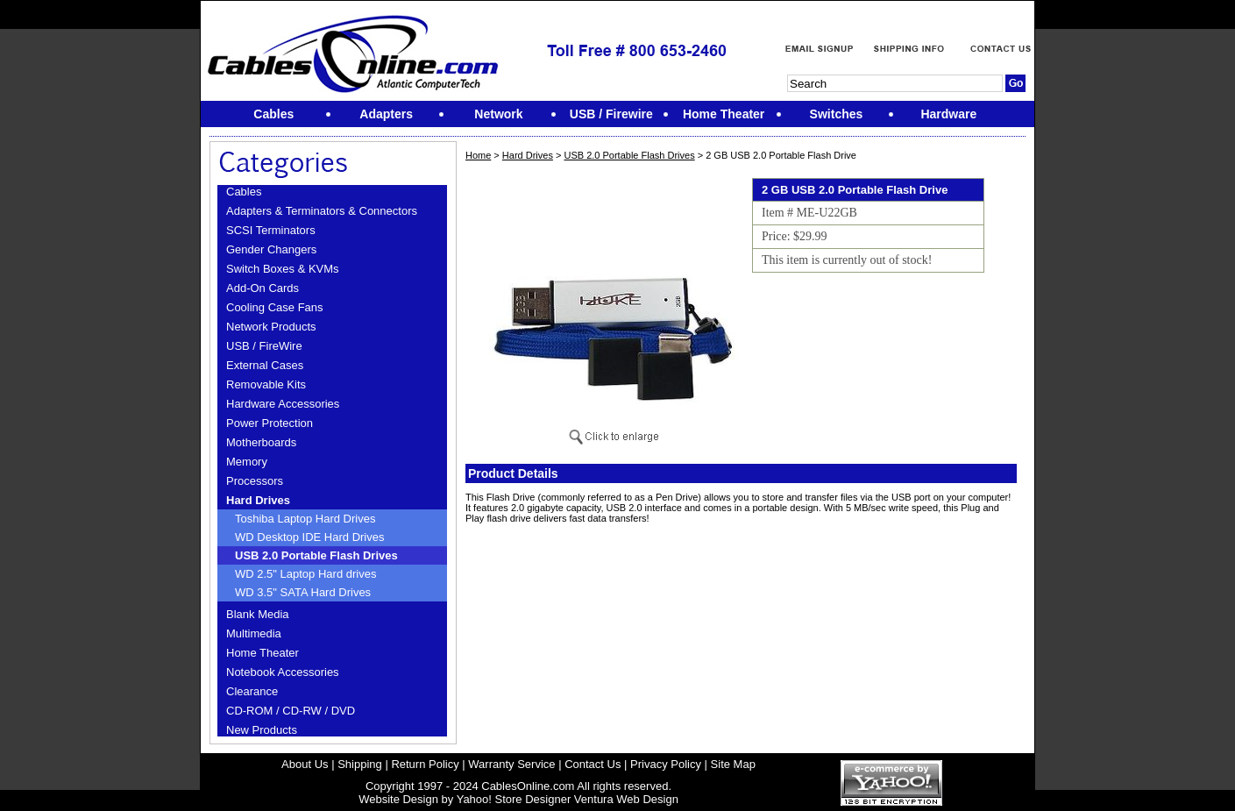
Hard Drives (258, 500)
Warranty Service (511, 764)
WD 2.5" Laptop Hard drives (305, 573)
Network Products (271, 326)
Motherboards (261, 442)
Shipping (359, 764)
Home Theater (262, 652)
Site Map (733, 764)
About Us (304, 764)
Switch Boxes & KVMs (282, 268)
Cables (243, 191)
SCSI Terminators (271, 230)
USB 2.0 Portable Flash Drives (316, 555)
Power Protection (269, 423)
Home (478, 155)
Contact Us (592, 764)
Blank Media (257, 614)
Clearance (252, 691)
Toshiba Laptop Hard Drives (305, 518)
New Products (261, 729)
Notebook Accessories (282, 672)
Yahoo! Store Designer (514, 799)
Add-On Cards (262, 288)
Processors (254, 480)
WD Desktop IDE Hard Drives (309, 537)
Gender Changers (271, 249)
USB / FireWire (264, 345)
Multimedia (253, 633)
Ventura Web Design (626, 799)
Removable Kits (266, 384)
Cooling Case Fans (274, 307)
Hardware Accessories (282, 403)
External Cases (264, 365)
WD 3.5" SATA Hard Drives (303, 592)
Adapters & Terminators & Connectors (321, 210)
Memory (246, 461)
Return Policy (424, 764)
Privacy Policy (665, 764)
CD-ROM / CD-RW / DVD (290, 710)
